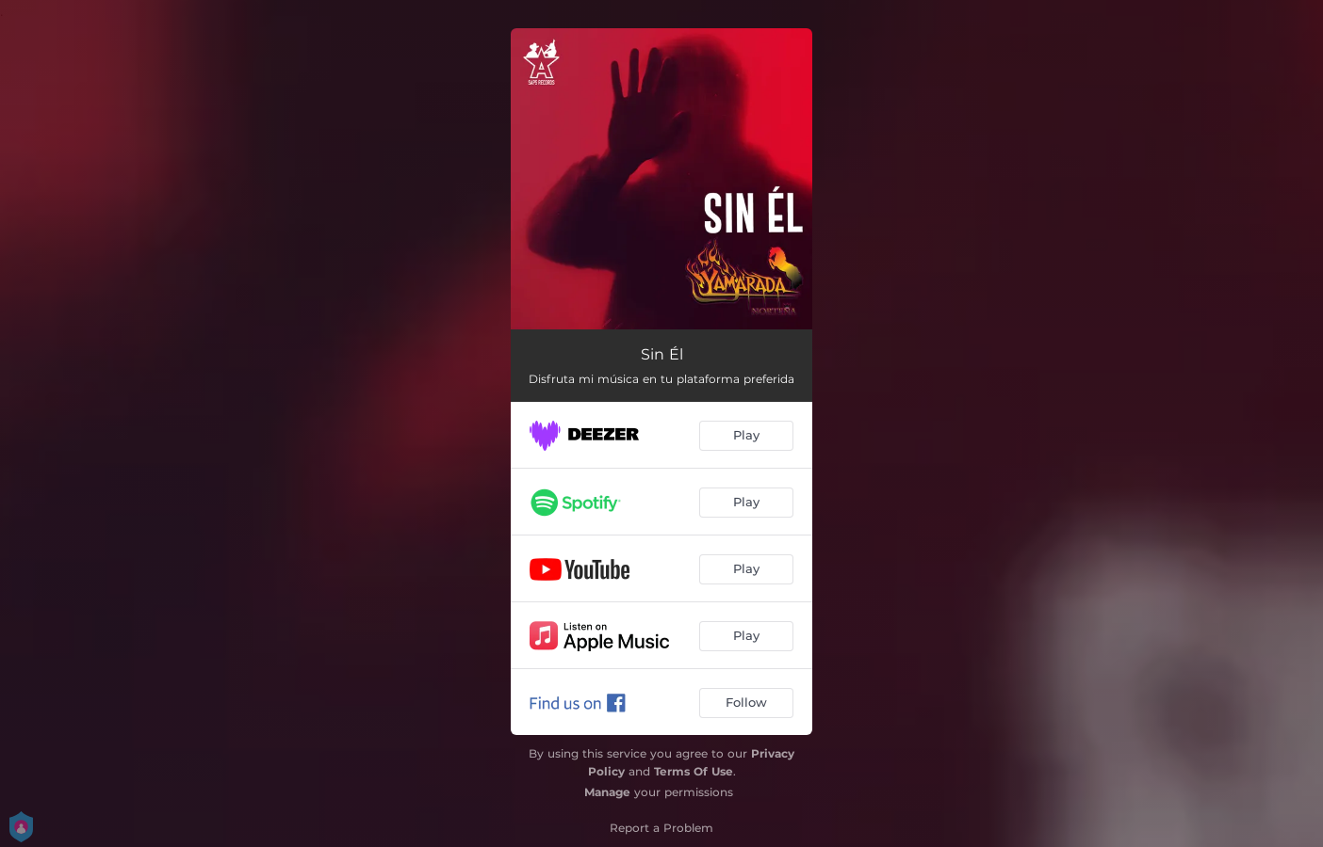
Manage (607, 792)
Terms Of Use (693, 771)
